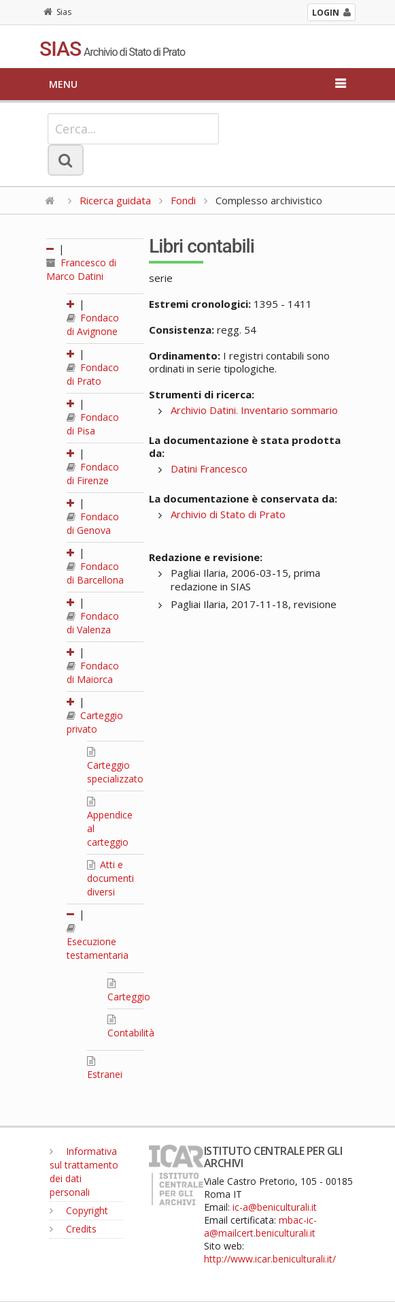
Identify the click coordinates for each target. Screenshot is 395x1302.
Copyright (79, 1210)
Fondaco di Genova (93, 523)
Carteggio (128, 991)
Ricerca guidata (115, 200)
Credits (73, 1228)
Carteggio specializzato (115, 766)
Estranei (104, 1068)
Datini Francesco (209, 468)
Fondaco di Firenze (93, 473)
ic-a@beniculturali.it (275, 1207)
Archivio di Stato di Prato (228, 514)
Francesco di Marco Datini (81, 269)
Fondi (183, 200)
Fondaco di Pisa (93, 424)
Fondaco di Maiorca (93, 672)
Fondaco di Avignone (93, 324)
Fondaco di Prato (93, 374)
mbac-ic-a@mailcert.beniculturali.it (260, 1226)
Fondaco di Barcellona (95, 573)
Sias (57, 12)
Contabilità (130, 1027)
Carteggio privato (95, 722)
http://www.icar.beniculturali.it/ (270, 1258)
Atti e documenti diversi (110, 878)
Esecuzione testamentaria (97, 942)
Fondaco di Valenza (93, 622)
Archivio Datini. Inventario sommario (254, 410)
